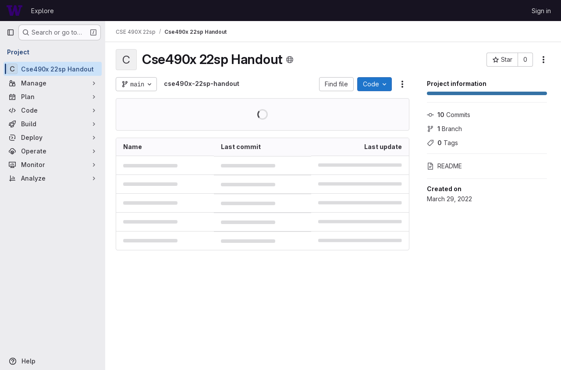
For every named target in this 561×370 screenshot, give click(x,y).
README (444, 166)
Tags (442, 142)
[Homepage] (14, 11)
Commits (448, 114)
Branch (444, 128)
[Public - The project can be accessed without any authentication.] (289, 59)
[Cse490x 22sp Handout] (53, 69)
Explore (42, 10)
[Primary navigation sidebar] (11, 32)
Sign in (541, 10)
